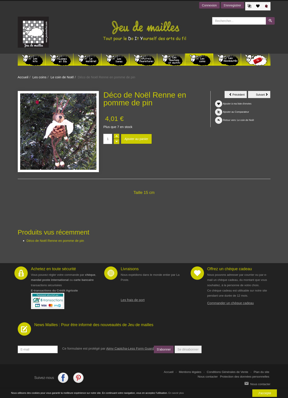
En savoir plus (176, 393)
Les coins (39, 77)
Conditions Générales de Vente (227, 372)
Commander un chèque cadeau (230, 303)
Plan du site (261, 372)
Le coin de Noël (62, 77)
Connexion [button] (209, 5)
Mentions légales (190, 372)
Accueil (23, 77)
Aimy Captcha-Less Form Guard (130, 348)
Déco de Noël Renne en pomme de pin (55, 240)
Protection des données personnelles (244, 376)
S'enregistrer (232, 5)
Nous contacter (208, 376)
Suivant (263, 95)
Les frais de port (133, 300)
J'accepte (264, 393)
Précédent (238, 95)
